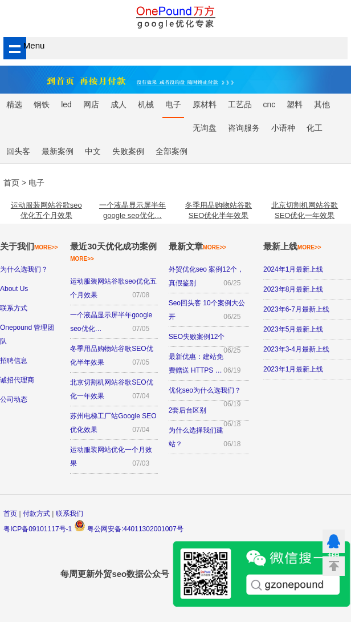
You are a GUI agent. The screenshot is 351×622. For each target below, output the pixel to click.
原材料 (205, 104)
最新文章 (198, 246)
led (66, 104)
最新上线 (292, 246)
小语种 (283, 128)
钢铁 (42, 104)
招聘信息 (13, 361)
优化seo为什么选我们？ (205, 390)
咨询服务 (244, 128)
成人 (118, 104)
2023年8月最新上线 (293, 289)
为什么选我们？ (24, 269)
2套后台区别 (188, 410)
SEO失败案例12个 (197, 337)
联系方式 (13, 308)
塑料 (295, 104)
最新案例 (58, 151)
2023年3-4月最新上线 (296, 349)
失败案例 (128, 151)
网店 (91, 104)
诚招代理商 (17, 380)
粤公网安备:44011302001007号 (128, 529)
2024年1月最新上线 (293, 269)
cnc (269, 104)
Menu (24, 45)
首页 (10, 514)
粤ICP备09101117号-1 (37, 529)
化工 (315, 128)
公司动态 (13, 399)
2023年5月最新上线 (293, 329)
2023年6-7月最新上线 (296, 309)
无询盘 (205, 128)
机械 (146, 104)
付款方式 (36, 514)
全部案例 (171, 151)
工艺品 (240, 104)
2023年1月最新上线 (293, 369)
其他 (322, 104)
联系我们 (69, 514)
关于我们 (29, 246)
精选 (14, 104)
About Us (14, 289)
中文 (93, 151)
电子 (173, 104)
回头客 (18, 151)
